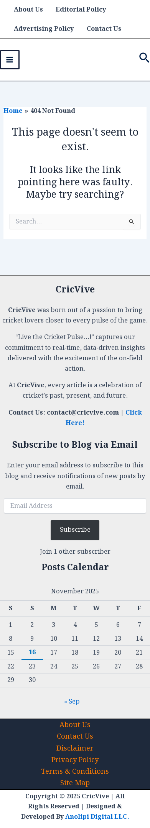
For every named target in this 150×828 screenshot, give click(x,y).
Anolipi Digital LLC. (97, 817)
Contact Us (104, 29)
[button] (144, 59)
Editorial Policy (81, 10)
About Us (28, 10)
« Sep (72, 702)
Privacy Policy (75, 760)
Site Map (75, 783)
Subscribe (75, 530)
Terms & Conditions (75, 771)
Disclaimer (75, 748)
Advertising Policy (44, 29)
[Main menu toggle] (10, 60)
